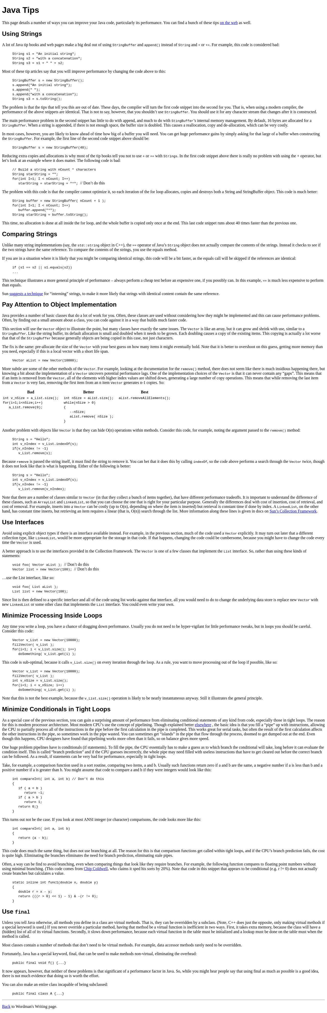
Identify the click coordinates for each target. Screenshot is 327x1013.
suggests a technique (26, 293)
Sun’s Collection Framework (293, 511)
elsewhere (203, 725)
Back (6, 1006)
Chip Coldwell (96, 868)
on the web (229, 22)
